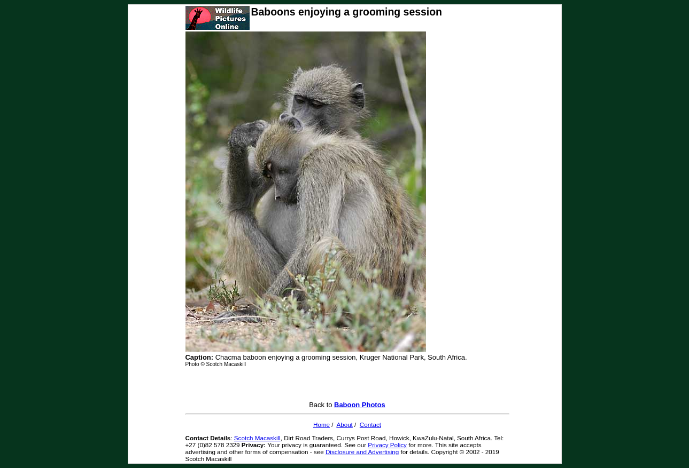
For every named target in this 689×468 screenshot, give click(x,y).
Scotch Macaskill (257, 437)
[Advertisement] (347, 385)
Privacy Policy (387, 444)
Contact (370, 424)
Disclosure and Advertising (362, 451)
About (344, 424)
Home (321, 424)
